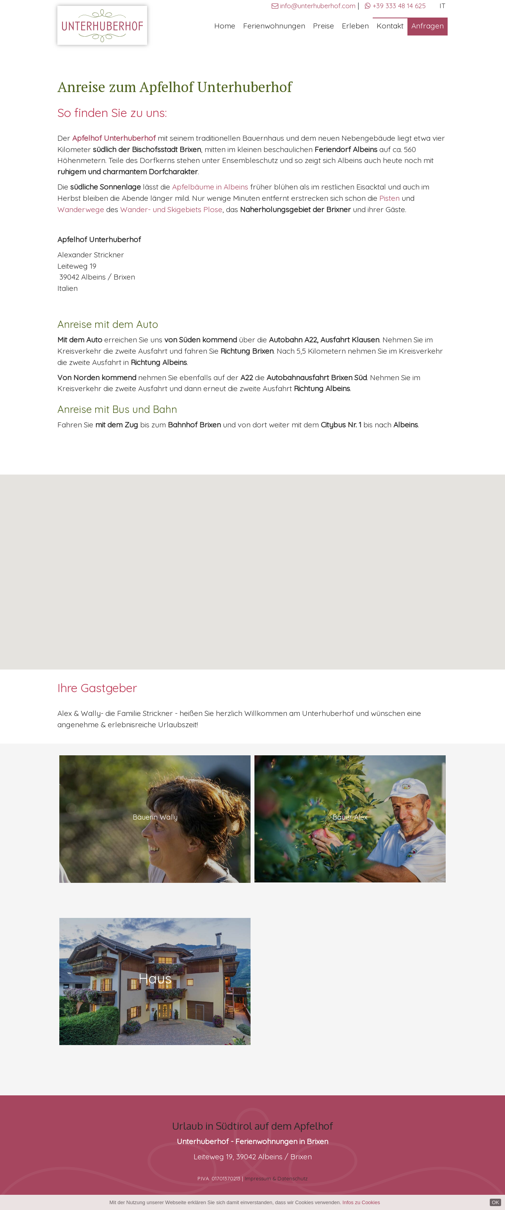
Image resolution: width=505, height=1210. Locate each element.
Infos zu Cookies (361, 1202)
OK (495, 1202)
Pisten (390, 198)
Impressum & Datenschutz (276, 1178)
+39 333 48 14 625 (395, 6)
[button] (252, 565)
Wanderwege (80, 209)
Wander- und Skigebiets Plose (171, 209)
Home (224, 25)
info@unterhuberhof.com (318, 5)
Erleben (355, 25)
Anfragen (427, 25)
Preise (323, 25)
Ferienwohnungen (274, 25)
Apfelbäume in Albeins (210, 186)
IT (442, 6)
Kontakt (390, 25)
